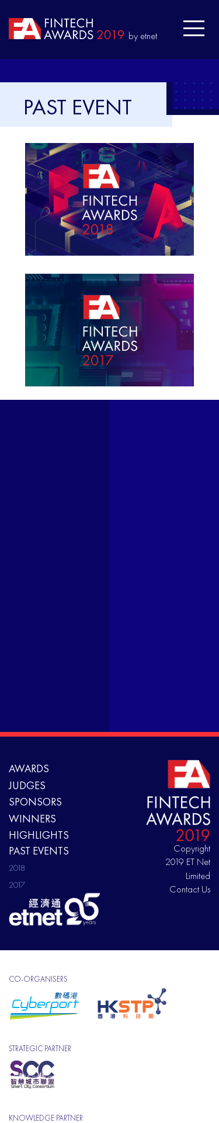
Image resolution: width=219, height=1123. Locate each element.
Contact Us (189, 889)
